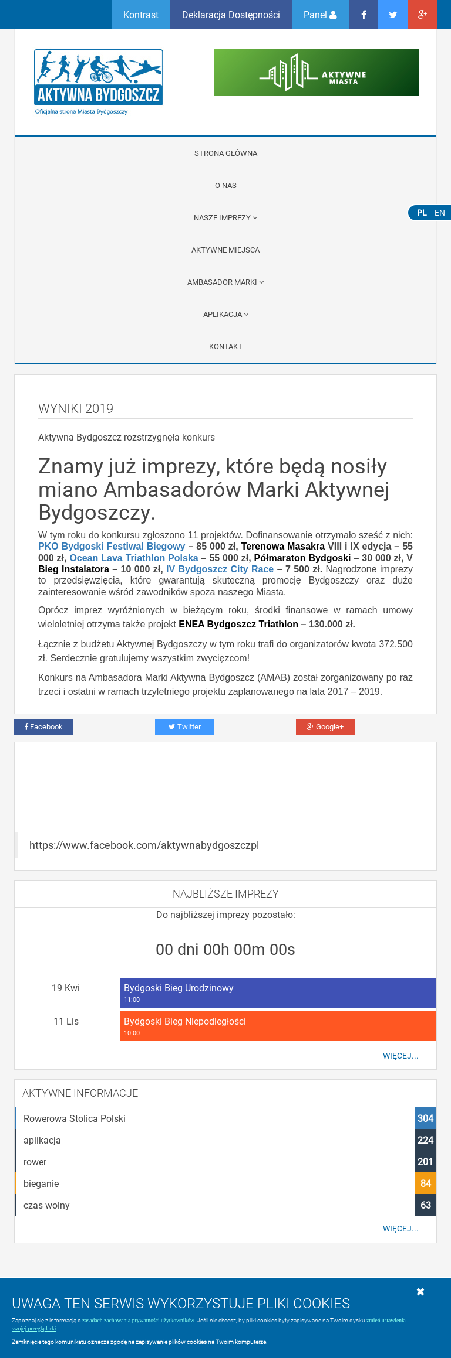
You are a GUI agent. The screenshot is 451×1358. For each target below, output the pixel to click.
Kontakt (226, 346)
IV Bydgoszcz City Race (220, 569)
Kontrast (141, 14)
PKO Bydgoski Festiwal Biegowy (112, 546)
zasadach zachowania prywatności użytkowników (138, 1320)
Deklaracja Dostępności (231, 14)
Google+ (325, 726)
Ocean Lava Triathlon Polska (133, 558)
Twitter (185, 726)
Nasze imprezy (225, 217)
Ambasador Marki (225, 282)
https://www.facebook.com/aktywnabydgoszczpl (144, 845)
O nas (226, 185)
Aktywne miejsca (225, 249)
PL (422, 212)
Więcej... (401, 1055)
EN (440, 212)
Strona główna (225, 153)
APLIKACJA (225, 314)
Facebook (43, 726)
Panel (320, 14)
